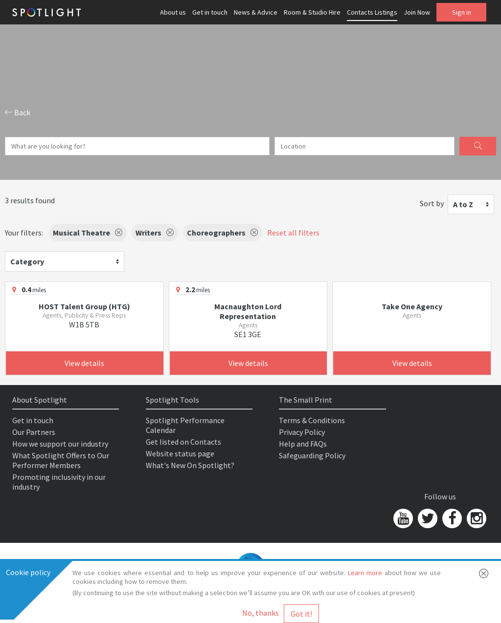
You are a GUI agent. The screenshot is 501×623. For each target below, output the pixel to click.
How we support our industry (60, 444)
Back (17, 112)
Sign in (461, 12)
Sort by (432, 203)
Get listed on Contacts (183, 442)
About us (173, 12)
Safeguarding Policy (312, 455)
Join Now (417, 12)
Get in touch (210, 12)
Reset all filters (293, 232)
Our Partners (33, 432)
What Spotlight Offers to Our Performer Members (60, 460)
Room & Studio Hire (312, 12)
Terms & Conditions (312, 420)
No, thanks (260, 613)
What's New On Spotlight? (190, 465)
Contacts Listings (372, 12)
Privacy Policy (302, 432)
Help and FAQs (303, 444)
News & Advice (255, 12)
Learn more (365, 572)
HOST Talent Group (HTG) (84, 306)
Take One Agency (412, 306)
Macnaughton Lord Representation (247, 311)
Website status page (180, 453)
